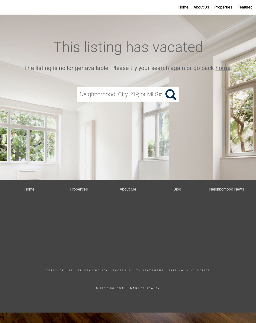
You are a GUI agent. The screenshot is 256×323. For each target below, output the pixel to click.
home (222, 68)
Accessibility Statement (138, 270)
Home (183, 7)
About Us (201, 7)
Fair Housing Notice (189, 270)
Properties (223, 7)
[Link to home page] (6, 7)
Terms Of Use (59, 270)
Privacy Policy (93, 270)
